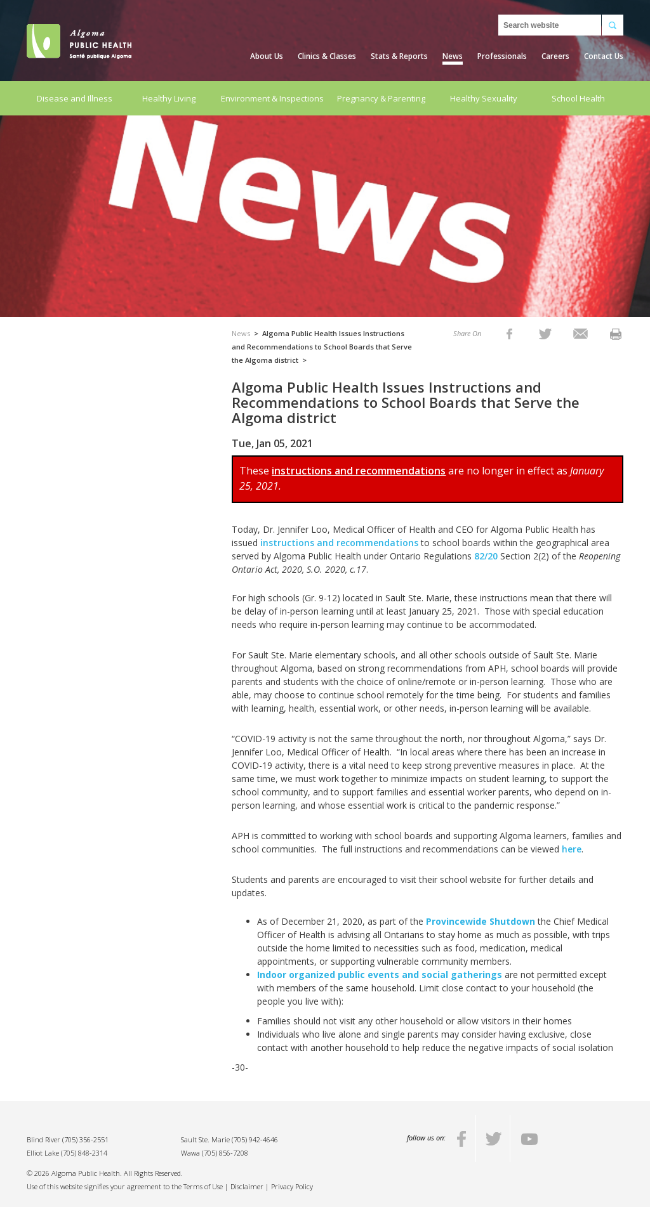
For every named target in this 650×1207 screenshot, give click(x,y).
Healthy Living (169, 98)
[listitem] (509, 333)
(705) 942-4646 (255, 1139)
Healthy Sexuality (483, 98)
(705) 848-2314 (84, 1153)
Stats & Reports (399, 56)
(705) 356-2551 (85, 1139)
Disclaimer (246, 1186)
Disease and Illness (74, 98)
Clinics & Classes (327, 56)
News (452, 56)
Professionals (502, 56)
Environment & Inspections (272, 98)
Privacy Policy (292, 1186)
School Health (578, 98)
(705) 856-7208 (225, 1153)
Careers (555, 56)
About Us (266, 56)
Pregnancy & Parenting (381, 98)
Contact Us (603, 56)
